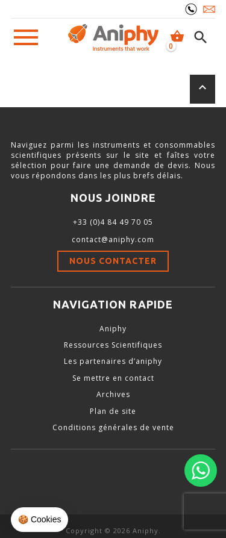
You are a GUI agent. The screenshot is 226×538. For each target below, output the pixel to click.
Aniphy (113, 329)
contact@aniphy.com (113, 239)
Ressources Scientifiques (113, 345)
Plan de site (113, 411)
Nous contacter (113, 261)
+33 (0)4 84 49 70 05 (113, 222)
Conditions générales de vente (113, 427)
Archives (113, 394)
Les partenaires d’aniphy (113, 361)
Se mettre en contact (113, 378)
